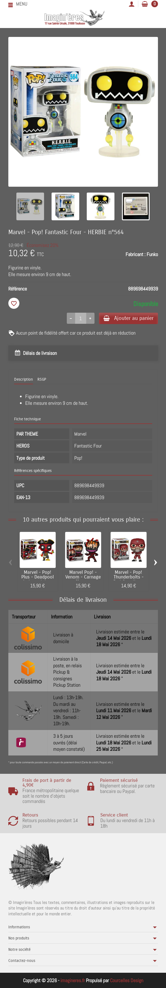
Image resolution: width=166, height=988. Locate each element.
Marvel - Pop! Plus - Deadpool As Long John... (37, 577)
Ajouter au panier (128, 318)
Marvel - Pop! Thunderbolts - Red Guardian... (128, 577)
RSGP (41, 379)
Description (23, 379)
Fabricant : (135, 254)
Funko (152, 254)
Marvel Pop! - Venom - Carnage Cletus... (83, 577)
